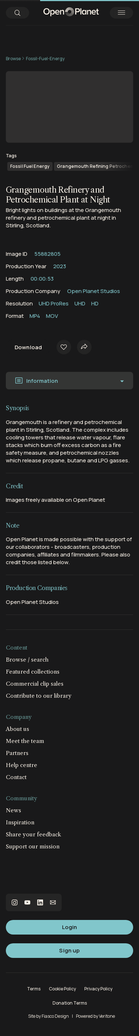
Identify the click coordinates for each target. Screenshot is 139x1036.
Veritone (107, 1016)
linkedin (40, 902)
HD (95, 303)
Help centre (21, 765)
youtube (27, 902)
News (13, 810)
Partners (17, 753)
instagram (15, 902)
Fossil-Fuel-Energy (45, 58)
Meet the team (25, 740)
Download (28, 347)
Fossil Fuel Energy (30, 166)
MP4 (35, 316)
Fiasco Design (55, 1016)
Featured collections (32, 671)
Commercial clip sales (34, 683)
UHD (79, 303)
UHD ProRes (54, 303)
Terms (33, 989)
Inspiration (20, 822)
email (53, 902)
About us (17, 728)
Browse (13, 58)
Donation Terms (70, 1003)
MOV (52, 316)
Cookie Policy (62, 989)
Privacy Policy (98, 989)
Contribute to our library (39, 695)
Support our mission (32, 846)
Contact (16, 777)
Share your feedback (33, 834)
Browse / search (27, 659)
